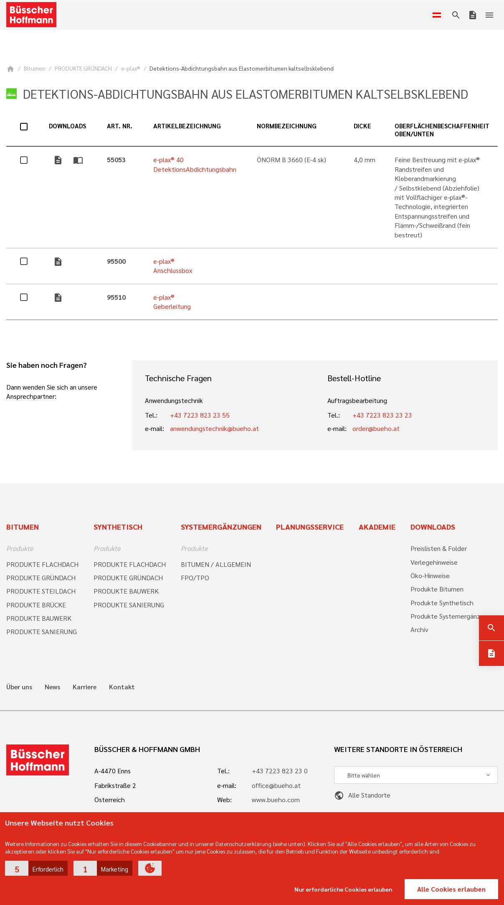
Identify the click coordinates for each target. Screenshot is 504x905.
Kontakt (122, 687)
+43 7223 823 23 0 (280, 770)
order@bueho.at (376, 428)
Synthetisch (118, 526)
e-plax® (130, 68)
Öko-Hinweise (430, 575)
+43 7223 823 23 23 (382, 414)
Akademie (377, 526)
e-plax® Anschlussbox (172, 266)
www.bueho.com (276, 799)
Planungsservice (310, 526)
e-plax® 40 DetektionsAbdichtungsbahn (194, 164)
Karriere (84, 687)
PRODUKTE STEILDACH (41, 590)
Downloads (432, 526)
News (52, 687)
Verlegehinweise (434, 562)
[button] (36, 868)
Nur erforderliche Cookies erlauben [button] (343, 889)
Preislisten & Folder (438, 548)
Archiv (419, 629)
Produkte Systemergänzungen (454, 616)
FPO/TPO (195, 577)
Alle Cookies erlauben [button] (451, 889)
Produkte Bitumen (436, 588)
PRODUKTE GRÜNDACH (83, 68)
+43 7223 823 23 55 (200, 414)
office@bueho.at (276, 785)
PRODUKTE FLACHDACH (42, 564)
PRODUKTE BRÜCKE (36, 604)
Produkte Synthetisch (442, 602)
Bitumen (35, 68)
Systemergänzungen (221, 526)
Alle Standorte (362, 794)
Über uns (19, 687)
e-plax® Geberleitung (172, 302)
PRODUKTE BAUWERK (38, 618)
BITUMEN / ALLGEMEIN (216, 564)
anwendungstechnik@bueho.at (214, 428)
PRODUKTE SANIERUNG (41, 631)
